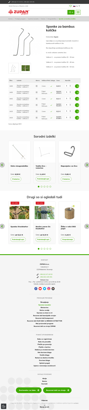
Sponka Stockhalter (19, 227)
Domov (10, 19)
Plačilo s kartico (44, 347)
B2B (27, 6)
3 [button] (44, 186)
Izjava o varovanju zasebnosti (44, 366)
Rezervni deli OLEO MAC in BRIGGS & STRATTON (44, 321)
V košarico (17, 177)
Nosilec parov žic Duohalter (43, 228)
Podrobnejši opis (43, 178)
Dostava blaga (44, 360)
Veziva (43, 19)
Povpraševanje (69, 239)
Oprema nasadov (33, 19)
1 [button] (38, 186)
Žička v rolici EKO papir (68, 228)
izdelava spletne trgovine (65, 403)
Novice (44, 381)
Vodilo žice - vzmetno (41, 165)
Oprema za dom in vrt (44, 313)
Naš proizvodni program (44, 324)
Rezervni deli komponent (44, 318)
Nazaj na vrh (44, 406)
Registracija (13, 6)
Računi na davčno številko (44, 358)
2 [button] (41, 186)
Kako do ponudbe (44, 342)
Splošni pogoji (44, 363)
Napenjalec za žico (69, 164)
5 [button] (50, 186)
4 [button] (47, 186)
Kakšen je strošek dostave (44, 350)
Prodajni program (20, 19)
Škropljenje (44, 302)
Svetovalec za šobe (29, 390)
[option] (19, 160)
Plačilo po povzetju (45, 344)
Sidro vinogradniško (19, 164)
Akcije (44, 379)
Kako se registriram (44, 339)
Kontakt (44, 384)
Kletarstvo (44, 308)
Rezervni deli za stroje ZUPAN (44, 326)
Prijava (22, 6)
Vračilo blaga (44, 355)
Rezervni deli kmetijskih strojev (44, 316)
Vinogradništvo (52, 19)
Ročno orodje (44, 310)
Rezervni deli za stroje (57, 390)
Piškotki (45, 401)
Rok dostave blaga (44, 352)
